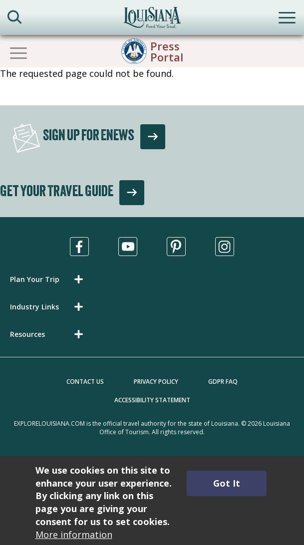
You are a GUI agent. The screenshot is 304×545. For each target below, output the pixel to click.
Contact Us (85, 381)
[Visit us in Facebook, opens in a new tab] (79, 246)
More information (73, 535)
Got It (226, 483)
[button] (48, 279)
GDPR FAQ (223, 381)
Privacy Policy (156, 381)
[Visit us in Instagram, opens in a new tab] (224, 246)
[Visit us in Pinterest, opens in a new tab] (176, 246)
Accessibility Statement (152, 400)
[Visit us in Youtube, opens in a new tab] (127, 246)
